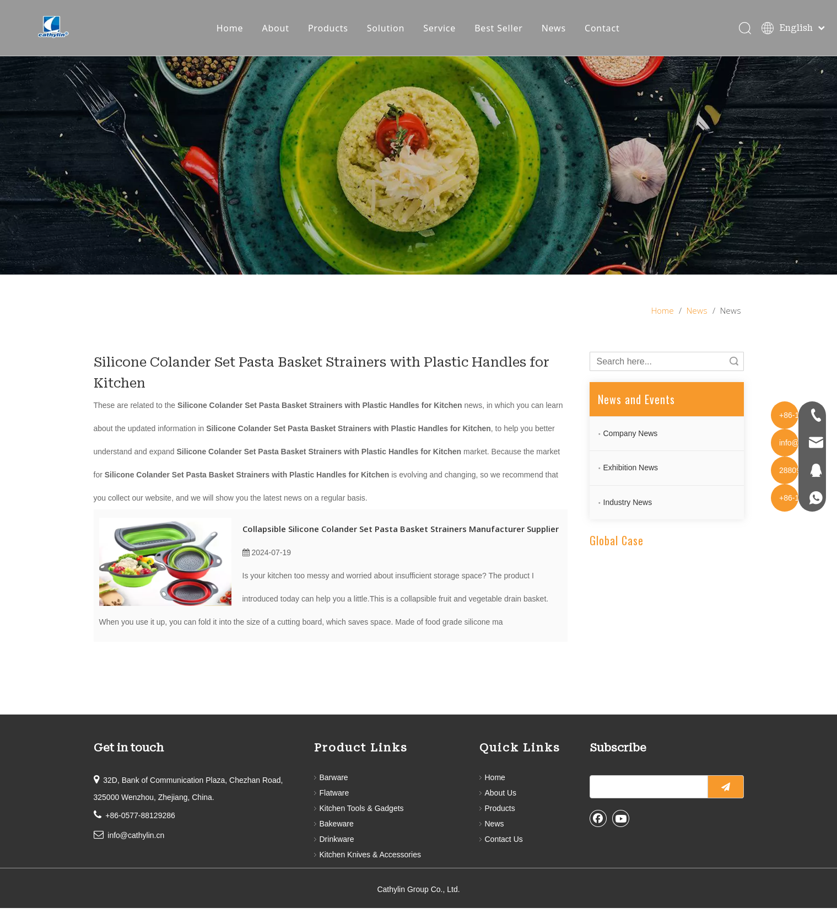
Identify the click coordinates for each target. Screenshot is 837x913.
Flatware (334, 797)
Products (331, 30)
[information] (418, 170)
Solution (388, 30)
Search (734, 366)
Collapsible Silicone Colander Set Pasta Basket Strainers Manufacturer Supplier (400, 533)
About (278, 30)
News (556, 30)
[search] (646, 792)
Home (232, 30)
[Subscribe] (726, 791)
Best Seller (501, 30)
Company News (630, 438)
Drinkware (337, 844)
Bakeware (337, 828)
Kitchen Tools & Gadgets (362, 813)
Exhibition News (630, 472)
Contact (605, 30)
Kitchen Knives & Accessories (370, 859)
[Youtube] (621, 823)
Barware (334, 782)
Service (442, 30)
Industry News (627, 507)
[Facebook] (598, 823)
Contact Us (504, 844)
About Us (501, 797)
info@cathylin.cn (135, 840)
